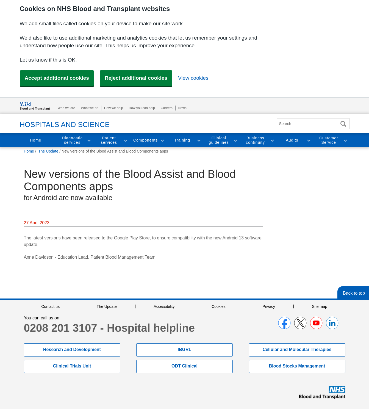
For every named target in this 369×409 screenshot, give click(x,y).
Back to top (354, 293)
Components (145, 140)
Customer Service (328, 140)
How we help (113, 108)
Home (35, 140)
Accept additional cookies (57, 78)
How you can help (142, 108)
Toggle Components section (162, 140)
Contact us (50, 306)
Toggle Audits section (308, 140)
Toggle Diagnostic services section (89, 140)
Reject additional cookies (136, 78)
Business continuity (255, 140)
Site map (319, 306)
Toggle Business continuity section (272, 140)
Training (182, 140)
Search (343, 123)
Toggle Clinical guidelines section (235, 140)
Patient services (109, 140)
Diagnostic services (72, 140)
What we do (89, 108)
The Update (107, 306)
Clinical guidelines (219, 140)
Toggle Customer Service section (345, 140)
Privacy (268, 306)
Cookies (219, 306)
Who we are (66, 108)
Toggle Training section (199, 140)
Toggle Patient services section (125, 140)
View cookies (193, 78)
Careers (167, 108)
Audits (292, 140)
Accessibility (164, 306)
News (182, 108)
